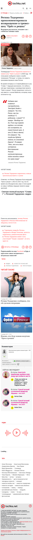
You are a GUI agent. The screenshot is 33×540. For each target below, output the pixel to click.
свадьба (22, 490)
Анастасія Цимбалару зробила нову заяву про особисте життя (20, 374)
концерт (19, 481)
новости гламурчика (23, 483)
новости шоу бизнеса (22, 485)
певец (14, 488)
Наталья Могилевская (9, 473)
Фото (28, 475)
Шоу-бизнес (5, 44)
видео (8, 263)
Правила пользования (6, 530)
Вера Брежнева (7, 468)
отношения (5, 488)
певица (20, 488)
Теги (3, 458)
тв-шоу (19, 492)
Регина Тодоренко (12, 265)
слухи (13, 492)
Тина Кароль (6, 475)
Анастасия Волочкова (21, 464)
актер (12, 477)
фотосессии (6, 496)
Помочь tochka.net (16, 13)
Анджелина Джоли (8, 466)
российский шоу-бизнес (10, 490)
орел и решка (27, 265)
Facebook (20, 251)
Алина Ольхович (12, 36)
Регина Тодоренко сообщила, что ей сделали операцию (15, 302)
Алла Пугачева (7, 464)
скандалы (5, 492)
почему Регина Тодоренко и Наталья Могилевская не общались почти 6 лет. (14, 221)
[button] (27, 8)
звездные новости (8, 481)
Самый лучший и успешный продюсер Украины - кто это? (20, 391)
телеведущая (6, 494)
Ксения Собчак (19, 470)
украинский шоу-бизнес (21, 494)
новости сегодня (7, 485)
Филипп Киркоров (18, 475)
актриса (18, 477)
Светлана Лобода (25, 473)
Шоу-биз (5, 477)
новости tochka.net (21, 263)
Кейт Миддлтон (7, 470)
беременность (7, 479)
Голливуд (18, 468)
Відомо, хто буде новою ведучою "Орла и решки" (15, 337)
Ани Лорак (20, 466)
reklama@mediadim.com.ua (26, 521)
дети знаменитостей (20, 479)
